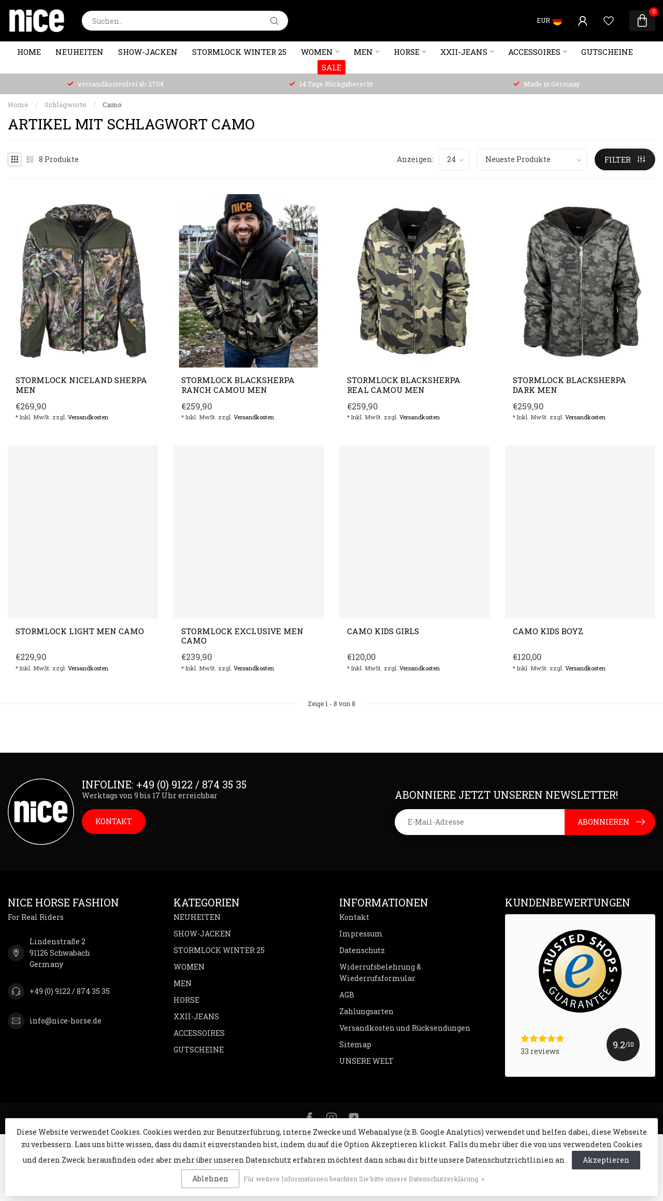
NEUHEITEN (79, 52)
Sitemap (355, 1044)
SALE (331, 67)
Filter (624, 160)
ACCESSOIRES (534, 52)
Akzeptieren (606, 1160)
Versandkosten (88, 417)
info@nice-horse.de (66, 1021)
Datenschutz (362, 950)
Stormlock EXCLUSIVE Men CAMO (242, 636)
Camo (112, 104)
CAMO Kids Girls (383, 631)
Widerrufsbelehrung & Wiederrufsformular (380, 972)
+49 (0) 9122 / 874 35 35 (70, 991)
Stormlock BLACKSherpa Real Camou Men (403, 384)
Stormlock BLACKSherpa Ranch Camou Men (238, 384)
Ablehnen (210, 1178)
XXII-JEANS (463, 52)
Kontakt (354, 917)
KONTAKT (113, 821)
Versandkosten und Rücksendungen (404, 1028)
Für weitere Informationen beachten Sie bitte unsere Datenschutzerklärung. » (363, 1179)
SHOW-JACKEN (148, 52)
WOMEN (317, 52)
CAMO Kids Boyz (548, 631)
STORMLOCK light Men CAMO (80, 631)
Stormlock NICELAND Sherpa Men (81, 384)
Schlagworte (66, 104)
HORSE (407, 52)
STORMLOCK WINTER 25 (239, 52)
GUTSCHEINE (607, 52)
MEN (363, 52)
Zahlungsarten (366, 1011)
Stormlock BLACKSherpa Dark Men (569, 384)
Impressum (361, 934)
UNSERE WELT (366, 1061)
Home (29, 52)
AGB (346, 995)
